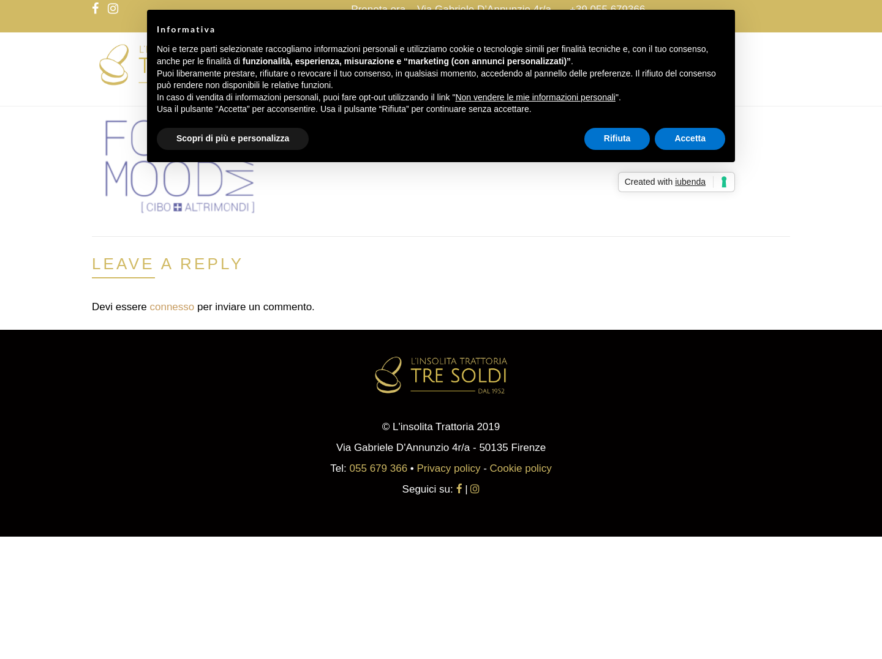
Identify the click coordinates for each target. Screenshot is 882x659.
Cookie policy (521, 468)
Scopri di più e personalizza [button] (232, 138)
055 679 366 (379, 468)
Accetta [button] (690, 138)
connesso (171, 307)
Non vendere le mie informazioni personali (535, 97)
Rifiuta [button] (617, 138)
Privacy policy (449, 468)
